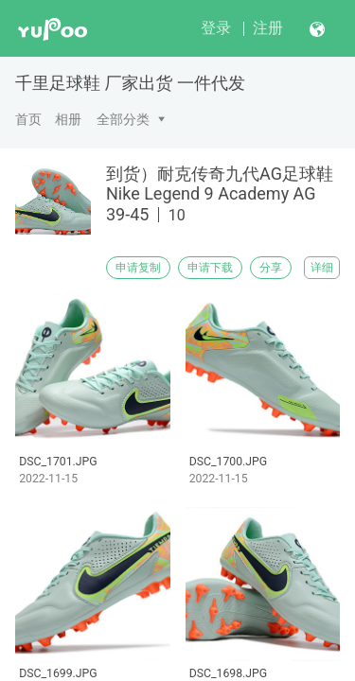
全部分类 (123, 119)
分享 (270, 267)
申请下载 (210, 267)
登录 (216, 28)
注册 (268, 28)
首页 (28, 119)
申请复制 (138, 267)
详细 (322, 267)
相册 (68, 119)
